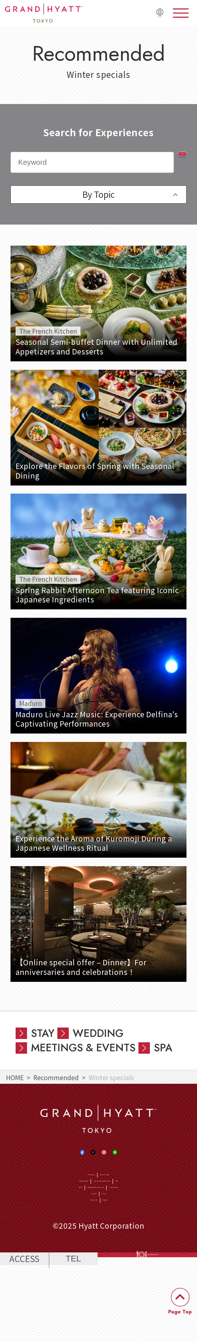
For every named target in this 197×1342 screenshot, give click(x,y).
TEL (73, 1329)
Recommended (56, 1077)
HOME (15, 1077)
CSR (173, 1213)
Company (85, 1245)
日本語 (153, 17)
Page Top (180, 1312)
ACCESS (24, 1330)
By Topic (98, 194)
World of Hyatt (120, 1197)
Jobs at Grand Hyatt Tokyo (119, 1213)
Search (165, 162)
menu (181, 13)
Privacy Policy (155, 1229)
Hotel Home (72, 1197)
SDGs (28, 1229)
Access (116, 1245)
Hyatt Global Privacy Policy (85, 1229)
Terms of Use (82, 1260)
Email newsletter (45, 1213)
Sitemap (121, 1260)
